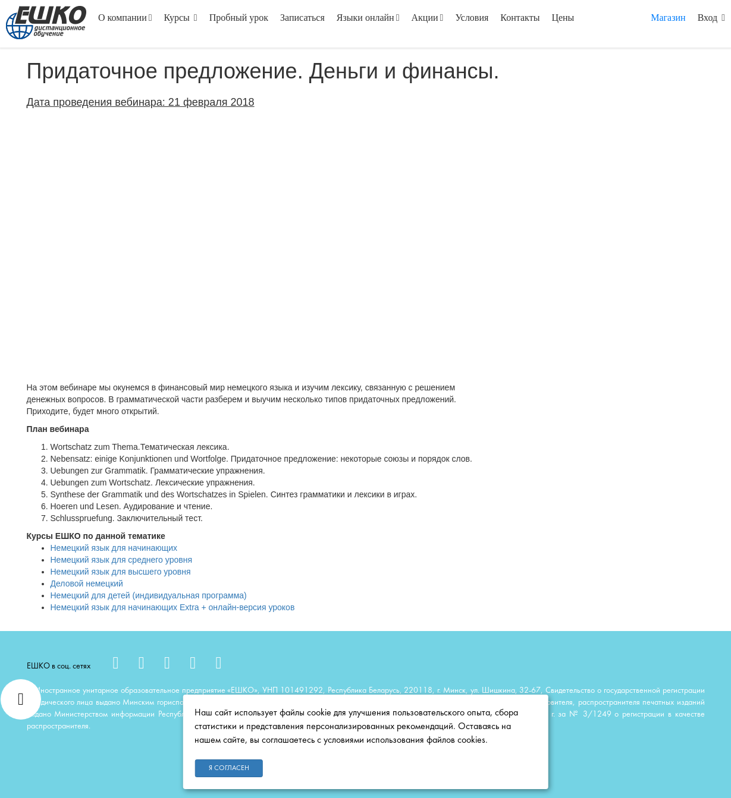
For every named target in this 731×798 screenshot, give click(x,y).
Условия (471, 17)
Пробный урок (238, 17)
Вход (711, 17)
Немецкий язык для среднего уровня (121, 559)
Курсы (180, 17)
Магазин (668, 17)
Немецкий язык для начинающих (114, 548)
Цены (562, 17)
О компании (125, 17)
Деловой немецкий (87, 583)
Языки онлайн (368, 17)
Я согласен (229, 768)
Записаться (302, 17)
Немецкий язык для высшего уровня (121, 571)
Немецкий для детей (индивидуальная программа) (149, 595)
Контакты (519, 17)
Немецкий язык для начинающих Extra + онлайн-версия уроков (173, 607)
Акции (428, 17)
